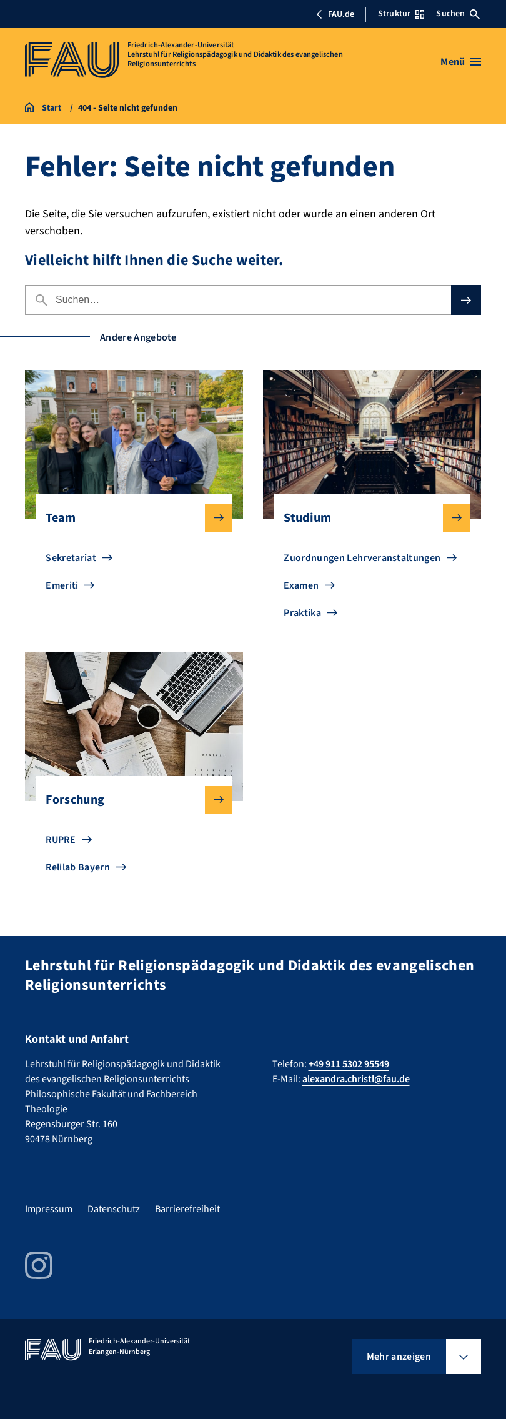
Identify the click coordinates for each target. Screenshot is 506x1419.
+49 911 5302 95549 (349, 1064)
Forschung (129, 800)
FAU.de (334, 14)
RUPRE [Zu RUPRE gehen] (61, 840)
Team (129, 518)
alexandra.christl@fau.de (356, 1079)
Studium (367, 518)
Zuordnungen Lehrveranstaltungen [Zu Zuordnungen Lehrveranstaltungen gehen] (362, 558)
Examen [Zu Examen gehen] (301, 585)
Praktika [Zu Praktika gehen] (302, 613)
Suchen (458, 13)
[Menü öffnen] (460, 62)
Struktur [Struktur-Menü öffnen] (401, 13)
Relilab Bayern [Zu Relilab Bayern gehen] (77, 867)
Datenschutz (113, 1209)
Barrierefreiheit (187, 1209)
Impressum (48, 1209)
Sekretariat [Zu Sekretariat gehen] (71, 558)
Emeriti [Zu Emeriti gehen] (62, 585)
